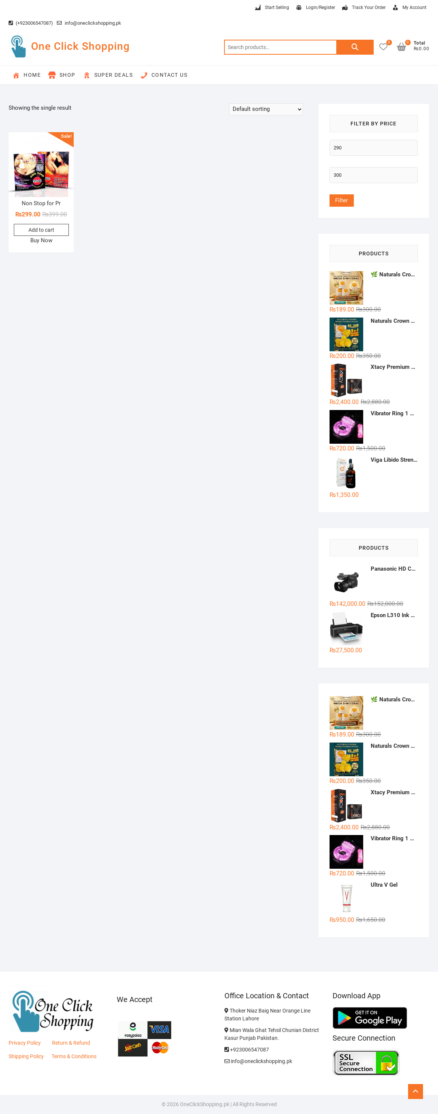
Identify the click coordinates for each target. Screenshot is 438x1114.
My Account (409, 8)
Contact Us (163, 75)
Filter (341, 200)
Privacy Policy (25, 1043)
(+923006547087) (31, 23)
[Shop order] (266, 109)
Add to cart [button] (41, 230)
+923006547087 (246, 1050)
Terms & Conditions (74, 1056)
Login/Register (315, 8)
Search (355, 47)
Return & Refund (71, 1043)
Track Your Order (363, 8)
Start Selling (271, 8)
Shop (62, 75)
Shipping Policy (26, 1056)
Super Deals (108, 75)
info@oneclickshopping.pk (89, 23)
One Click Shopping (80, 46)
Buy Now (41, 240)
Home (26, 75)
